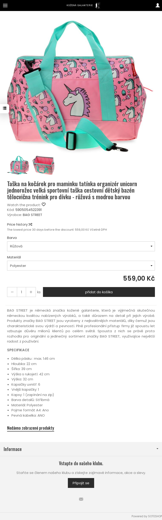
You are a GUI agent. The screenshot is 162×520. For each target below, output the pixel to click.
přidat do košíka (99, 292)
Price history (19, 224)
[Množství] (21, 292)
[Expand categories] (5, 5)
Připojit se (81, 483)
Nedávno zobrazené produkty (30, 428)
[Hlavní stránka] (81, 5)
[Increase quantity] (12, 292)
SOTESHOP (155, 516)
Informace (81, 449)
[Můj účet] (157, 5)
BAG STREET (32, 214)
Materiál (14, 257)
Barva (12, 237)
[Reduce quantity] (31, 292)
